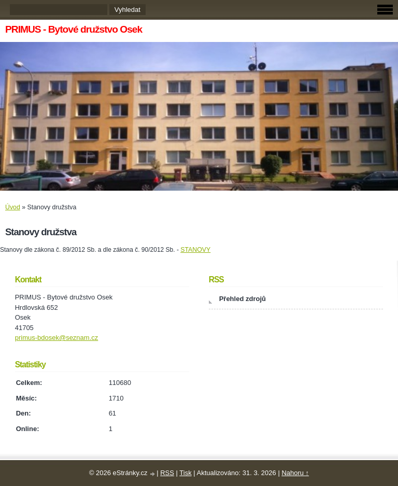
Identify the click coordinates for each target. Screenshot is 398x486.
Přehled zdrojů (242, 299)
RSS (167, 473)
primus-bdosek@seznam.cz (56, 337)
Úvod (12, 207)
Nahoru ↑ (295, 473)
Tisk (185, 473)
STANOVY (195, 249)
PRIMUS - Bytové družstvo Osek (73, 29)
